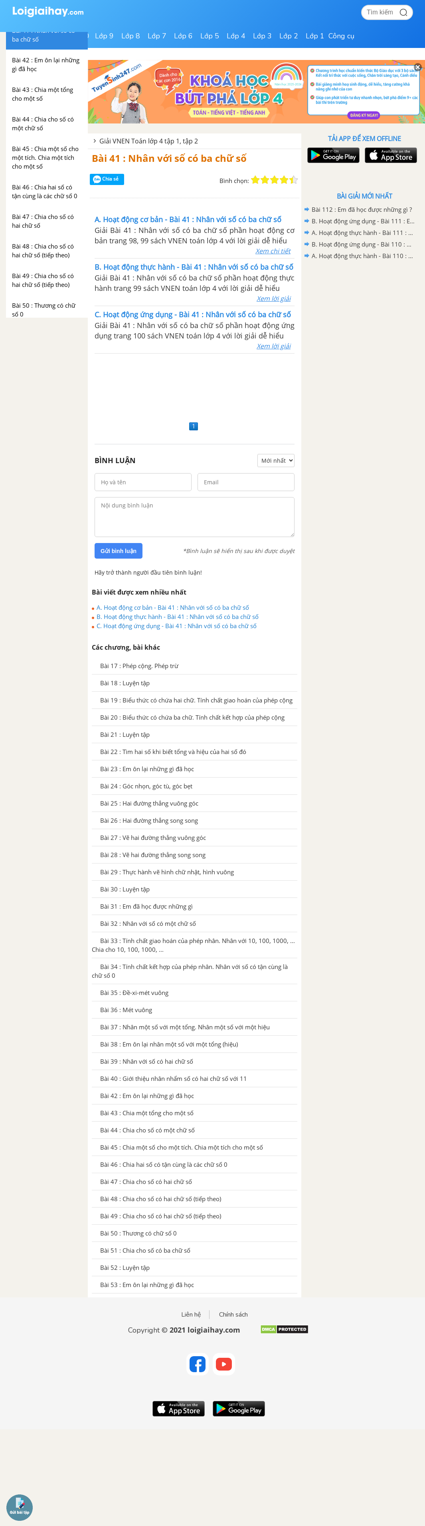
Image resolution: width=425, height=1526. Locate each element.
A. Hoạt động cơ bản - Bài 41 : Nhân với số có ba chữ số (173, 607)
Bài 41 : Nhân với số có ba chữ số (169, 158)
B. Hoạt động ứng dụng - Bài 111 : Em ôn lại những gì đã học (363, 221)
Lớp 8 (130, 36)
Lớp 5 (209, 36)
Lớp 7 (157, 36)
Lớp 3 (262, 36)
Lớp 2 (288, 36)
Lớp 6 (183, 36)
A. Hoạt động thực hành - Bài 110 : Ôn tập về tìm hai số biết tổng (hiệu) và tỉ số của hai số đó (363, 256)
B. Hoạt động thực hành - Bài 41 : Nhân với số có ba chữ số (178, 617)
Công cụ (341, 36)
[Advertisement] (195, 386)
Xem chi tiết (273, 251)
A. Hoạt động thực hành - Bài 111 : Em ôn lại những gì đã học (363, 233)
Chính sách (233, 1314)
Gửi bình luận (118, 551)
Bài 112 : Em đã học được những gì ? (362, 209)
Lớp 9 (104, 36)
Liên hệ (191, 1314)
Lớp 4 (236, 36)
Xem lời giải (274, 298)
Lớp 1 (315, 36)
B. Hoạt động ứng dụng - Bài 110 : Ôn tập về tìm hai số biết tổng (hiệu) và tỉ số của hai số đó (363, 244)
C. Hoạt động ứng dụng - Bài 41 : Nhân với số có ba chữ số (177, 626)
